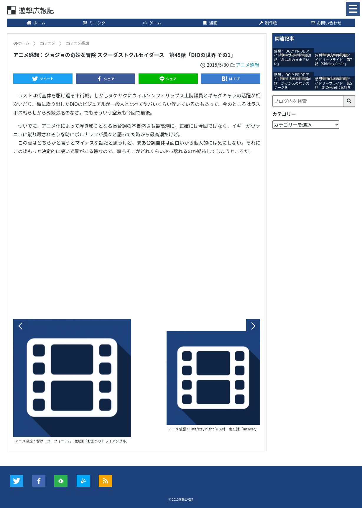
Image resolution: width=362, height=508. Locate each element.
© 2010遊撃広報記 (181, 499)
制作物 (268, 23)
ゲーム (152, 23)
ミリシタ (94, 23)
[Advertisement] (136, 235)
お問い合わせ (326, 23)
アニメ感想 (247, 64)
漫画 (210, 23)
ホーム (36, 23)
